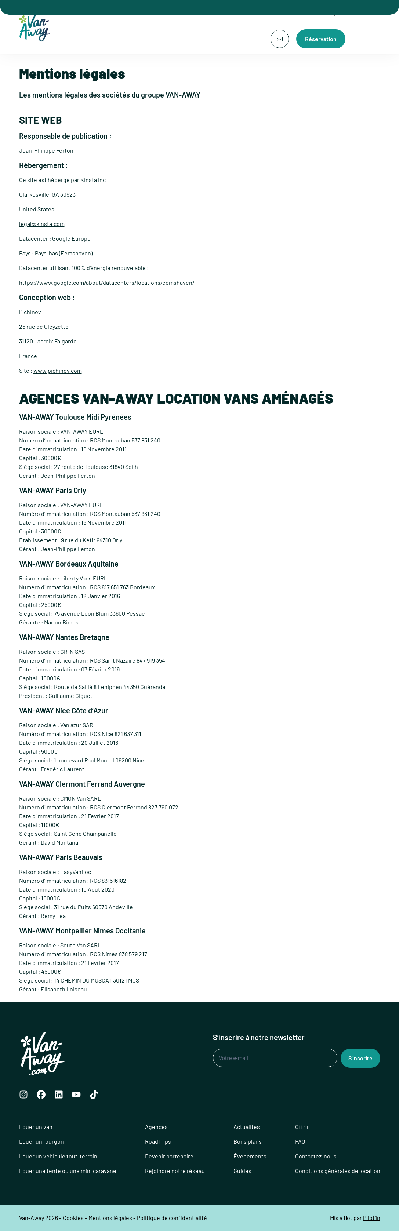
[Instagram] (23, 1094)
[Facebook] (41, 1094)
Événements (249, 1155)
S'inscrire (360, 1058)
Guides (242, 1170)
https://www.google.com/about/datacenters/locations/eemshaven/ (107, 282)
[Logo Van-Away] (36, 27)
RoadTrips (158, 1141)
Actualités (246, 1126)
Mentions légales (110, 1217)
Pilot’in (371, 1217)
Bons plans (247, 1141)
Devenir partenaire (169, 1155)
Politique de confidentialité (172, 1217)
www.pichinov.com (57, 370)
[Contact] (280, 39)
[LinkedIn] (58, 1094)
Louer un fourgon (41, 1141)
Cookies (73, 1217)
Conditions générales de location (337, 1170)
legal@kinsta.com (42, 223)
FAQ (300, 1141)
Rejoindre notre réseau (175, 1170)
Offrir (302, 1126)
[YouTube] (76, 1094)
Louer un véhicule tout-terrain (58, 1155)
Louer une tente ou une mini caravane (67, 1170)
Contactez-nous (316, 1155)
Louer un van (35, 1126)
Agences (156, 1126)
